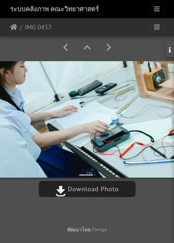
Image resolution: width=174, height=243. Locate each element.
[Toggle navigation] (157, 9)
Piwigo (99, 229)
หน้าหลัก (13, 27)
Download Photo (87, 189)
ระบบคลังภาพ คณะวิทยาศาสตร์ (54, 9)
